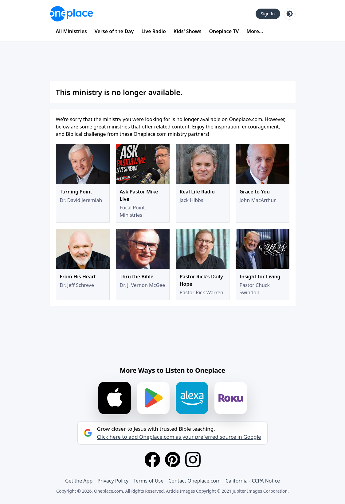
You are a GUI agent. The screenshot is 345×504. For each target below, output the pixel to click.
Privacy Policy (112, 480)
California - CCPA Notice (252, 480)
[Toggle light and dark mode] (290, 14)
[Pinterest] (172, 459)
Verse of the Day (114, 31)
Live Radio (153, 31)
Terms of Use (148, 480)
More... (254, 31)
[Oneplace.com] (71, 13)
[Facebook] (152, 459)
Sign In (268, 14)
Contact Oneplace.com (194, 480)
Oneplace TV (224, 31)
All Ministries (71, 31)
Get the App (78, 480)
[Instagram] (193, 459)
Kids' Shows (188, 31)
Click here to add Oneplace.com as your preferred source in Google (179, 436)
